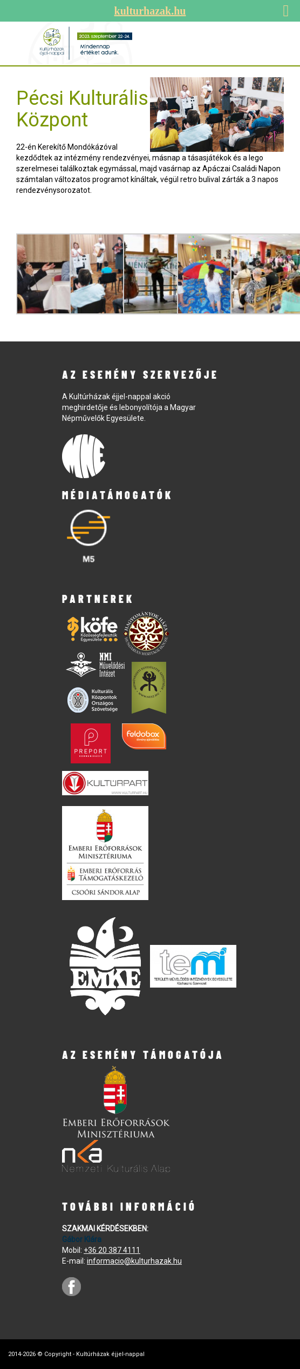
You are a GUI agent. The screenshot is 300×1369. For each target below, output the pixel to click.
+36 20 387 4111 (112, 1250)
